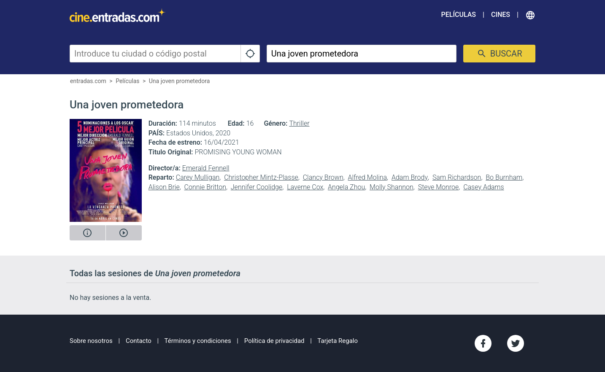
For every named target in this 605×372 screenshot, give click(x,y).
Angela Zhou (346, 187)
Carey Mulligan (198, 177)
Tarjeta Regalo (337, 341)
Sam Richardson (456, 177)
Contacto (138, 341)
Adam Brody (410, 177)
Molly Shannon (391, 187)
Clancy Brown (323, 177)
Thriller (299, 123)
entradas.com (88, 81)
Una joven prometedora (179, 81)
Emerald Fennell (206, 168)
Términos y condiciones (198, 341)
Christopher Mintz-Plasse (261, 177)
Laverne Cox (305, 187)
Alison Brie (164, 187)
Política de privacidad (274, 341)
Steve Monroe (438, 187)
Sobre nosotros (91, 341)
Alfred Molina (367, 177)
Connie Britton (205, 187)
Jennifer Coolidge (256, 187)
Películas (458, 15)
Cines (500, 15)
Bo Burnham (504, 177)
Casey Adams (483, 187)
